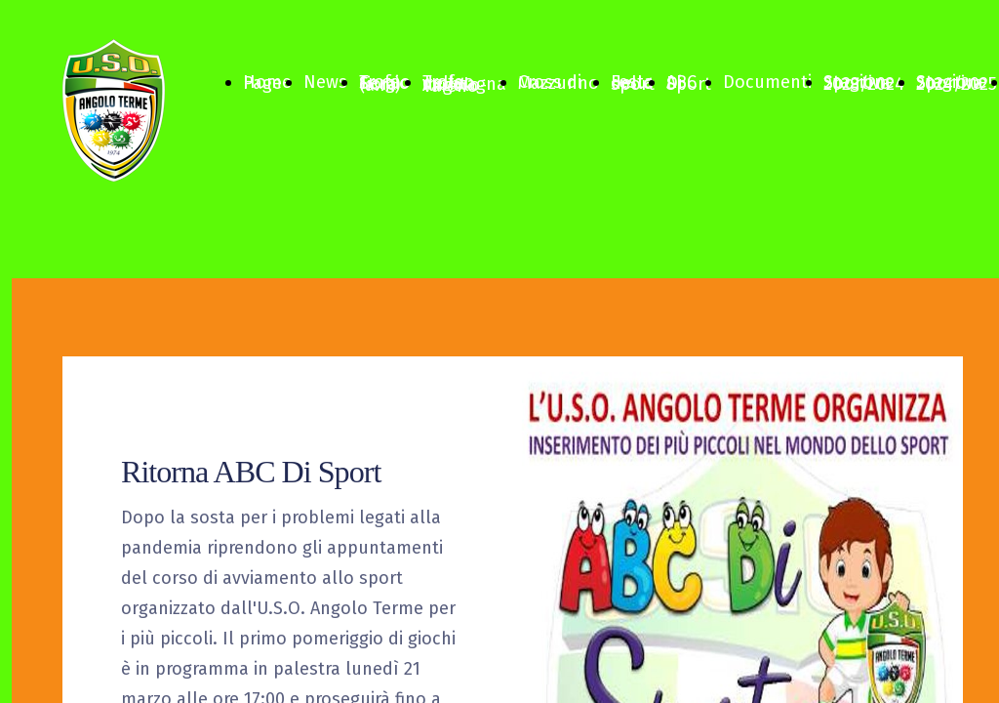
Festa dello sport (633, 83)
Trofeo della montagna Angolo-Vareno (464, 84)
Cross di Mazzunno (558, 82)
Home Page (267, 82)
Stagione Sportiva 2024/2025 (956, 83)
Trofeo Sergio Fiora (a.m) (385, 83)
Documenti (767, 82)
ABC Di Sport (688, 83)
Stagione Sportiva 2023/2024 (863, 83)
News (325, 82)
